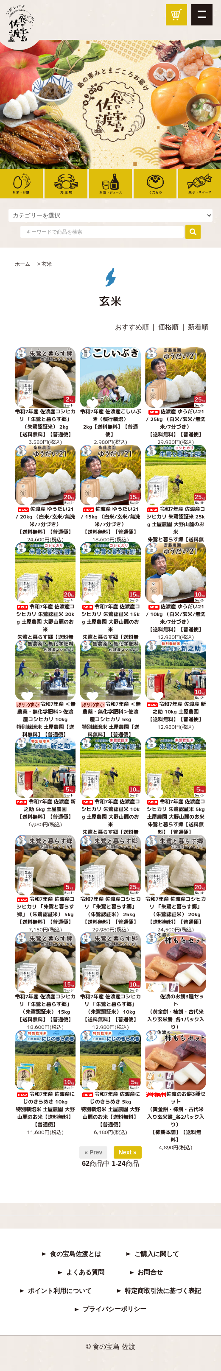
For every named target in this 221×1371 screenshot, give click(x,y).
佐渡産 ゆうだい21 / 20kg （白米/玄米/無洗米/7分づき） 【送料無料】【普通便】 (45, 520)
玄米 (47, 264)
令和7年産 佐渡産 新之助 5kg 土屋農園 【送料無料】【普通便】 (45, 809)
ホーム (22, 264)
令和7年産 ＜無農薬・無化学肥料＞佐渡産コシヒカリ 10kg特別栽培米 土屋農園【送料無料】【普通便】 (45, 719)
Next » (128, 1152)
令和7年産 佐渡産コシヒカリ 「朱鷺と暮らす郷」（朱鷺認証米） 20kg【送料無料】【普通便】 (175, 910)
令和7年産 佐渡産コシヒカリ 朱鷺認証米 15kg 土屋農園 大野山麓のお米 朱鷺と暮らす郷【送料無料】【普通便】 (110, 625)
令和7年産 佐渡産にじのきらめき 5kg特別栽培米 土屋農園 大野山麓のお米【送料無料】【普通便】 (110, 1109)
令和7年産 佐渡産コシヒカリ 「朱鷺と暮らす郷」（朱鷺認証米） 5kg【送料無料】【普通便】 (45, 910)
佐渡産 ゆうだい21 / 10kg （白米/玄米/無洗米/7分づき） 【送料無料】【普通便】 (175, 618)
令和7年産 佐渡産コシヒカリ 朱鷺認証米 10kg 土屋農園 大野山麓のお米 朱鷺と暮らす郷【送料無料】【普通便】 (110, 820)
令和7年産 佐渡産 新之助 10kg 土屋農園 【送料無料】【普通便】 (175, 711)
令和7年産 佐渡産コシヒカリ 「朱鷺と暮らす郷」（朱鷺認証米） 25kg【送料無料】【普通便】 (110, 910)
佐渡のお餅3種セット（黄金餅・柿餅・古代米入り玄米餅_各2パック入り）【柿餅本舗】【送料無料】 (175, 1116)
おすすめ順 (132, 327)
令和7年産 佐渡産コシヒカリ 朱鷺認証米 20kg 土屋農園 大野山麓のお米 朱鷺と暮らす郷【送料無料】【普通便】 (45, 625)
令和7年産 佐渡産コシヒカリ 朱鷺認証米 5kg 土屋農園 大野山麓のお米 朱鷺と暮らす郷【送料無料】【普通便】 (175, 817)
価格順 (168, 327)
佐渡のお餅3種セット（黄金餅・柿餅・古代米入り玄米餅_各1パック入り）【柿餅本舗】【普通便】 (175, 1015)
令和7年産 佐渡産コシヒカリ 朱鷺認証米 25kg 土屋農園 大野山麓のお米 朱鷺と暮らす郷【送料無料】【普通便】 (175, 528)
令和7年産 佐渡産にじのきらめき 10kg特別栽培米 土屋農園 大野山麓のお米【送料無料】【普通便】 (45, 1109)
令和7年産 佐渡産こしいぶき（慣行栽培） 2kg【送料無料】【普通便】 (110, 423)
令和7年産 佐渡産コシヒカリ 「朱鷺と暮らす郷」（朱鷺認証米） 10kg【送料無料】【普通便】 (110, 1008)
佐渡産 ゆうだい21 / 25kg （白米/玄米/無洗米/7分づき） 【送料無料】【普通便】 (175, 423)
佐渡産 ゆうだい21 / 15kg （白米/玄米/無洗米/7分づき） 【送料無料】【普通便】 (110, 520)
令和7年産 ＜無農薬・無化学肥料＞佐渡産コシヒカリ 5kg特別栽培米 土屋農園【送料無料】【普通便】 (110, 719)
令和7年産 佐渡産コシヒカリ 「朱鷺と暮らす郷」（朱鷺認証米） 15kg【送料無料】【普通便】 (45, 1008)
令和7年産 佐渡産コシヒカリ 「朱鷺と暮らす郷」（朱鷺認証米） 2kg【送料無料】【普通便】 (45, 423)
